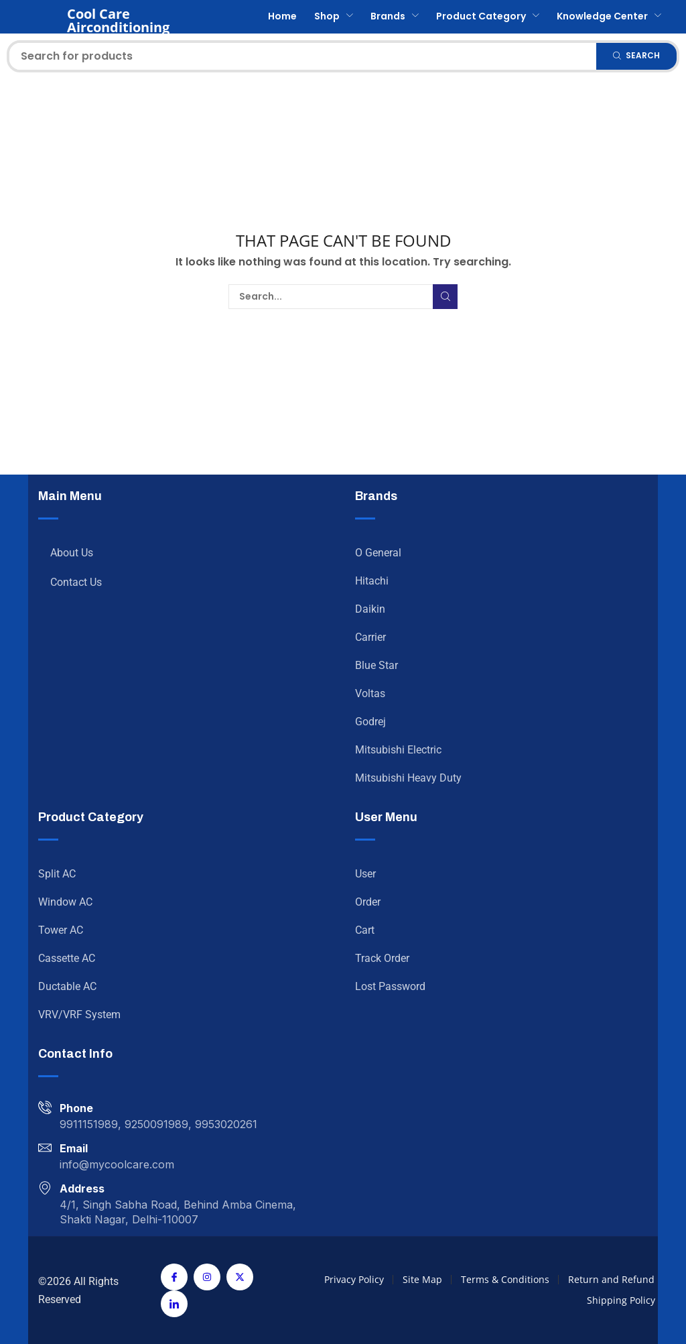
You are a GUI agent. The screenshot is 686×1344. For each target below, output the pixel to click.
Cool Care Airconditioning (118, 20)
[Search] (636, 56)
